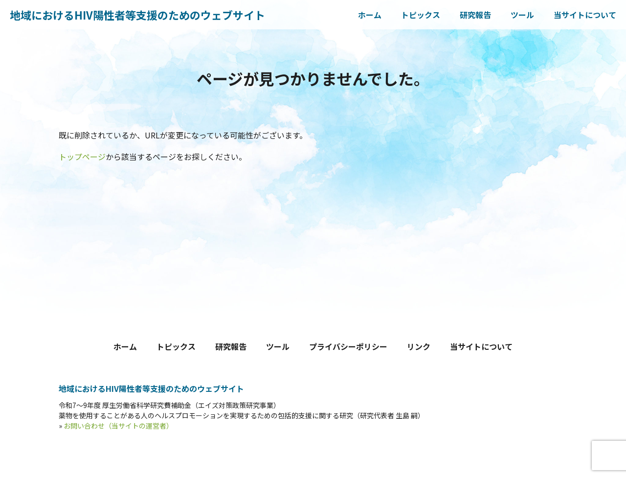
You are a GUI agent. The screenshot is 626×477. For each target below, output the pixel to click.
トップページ (82, 156)
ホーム (369, 15)
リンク (418, 346)
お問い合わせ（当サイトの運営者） (118, 426)
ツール (522, 15)
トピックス (420, 15)
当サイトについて (585, 15)
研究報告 (475, 15)
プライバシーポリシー (348, 346)
